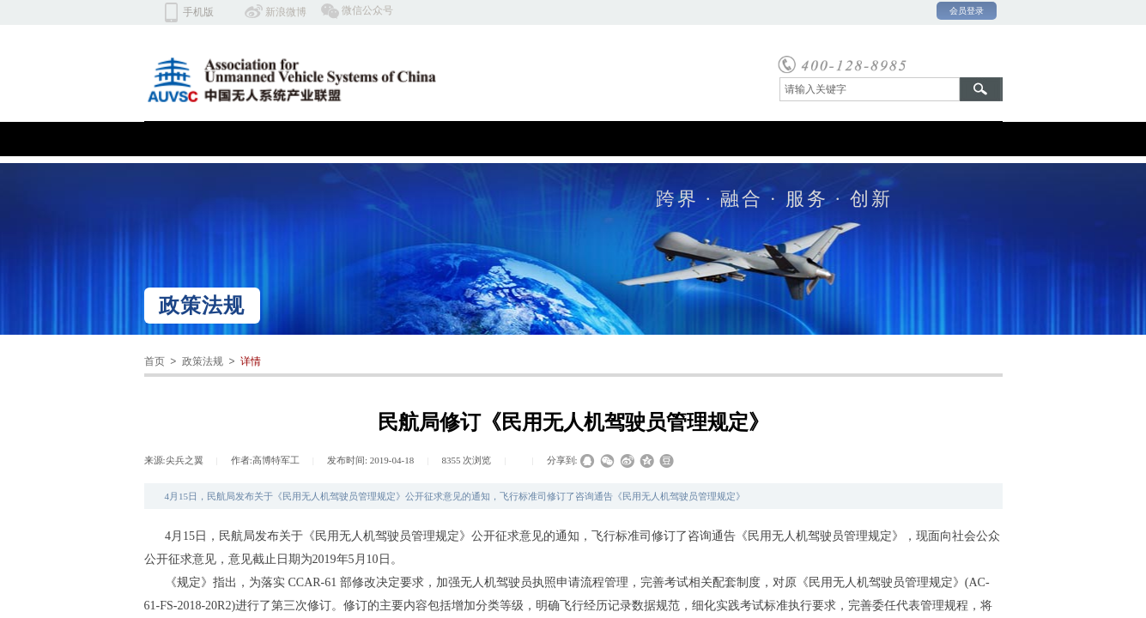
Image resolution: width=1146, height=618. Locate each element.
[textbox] (869, 89)
